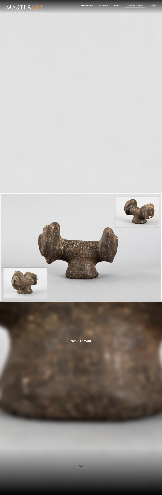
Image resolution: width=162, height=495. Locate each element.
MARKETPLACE (87, 6)
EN (152, 6)
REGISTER (131, 6)
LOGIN (140, 6)
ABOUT (116, 6)
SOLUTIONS (103, 6)
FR (155, 6)
